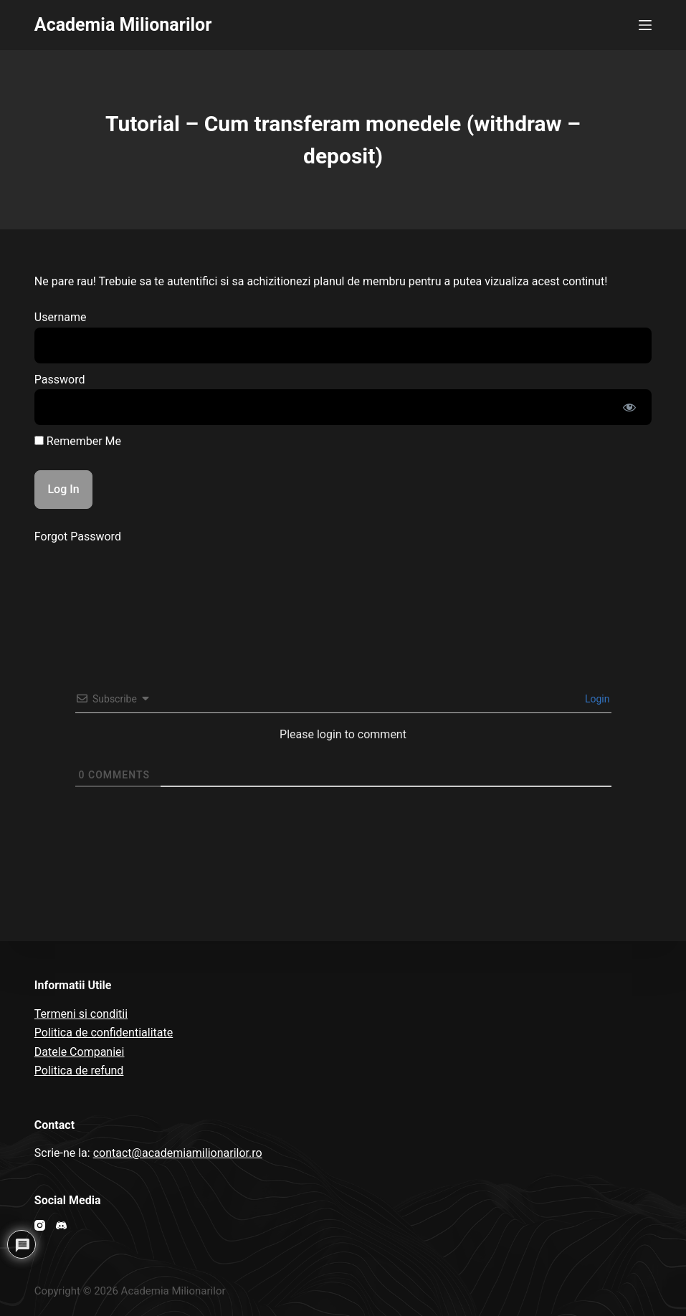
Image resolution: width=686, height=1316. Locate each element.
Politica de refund (79, 1070)
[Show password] (629, 407)
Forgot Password (77, 536)
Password (59, 379)
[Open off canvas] (645, 25)
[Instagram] (39, 1225)
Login (596, 699)
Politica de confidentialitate (103, 1032)
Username (60, 317)
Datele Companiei (79, 1052)
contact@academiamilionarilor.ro (177, 1153)
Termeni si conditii (81, 1014)
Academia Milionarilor (123, 24)
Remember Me (77, 441)
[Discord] (61, 1225)
